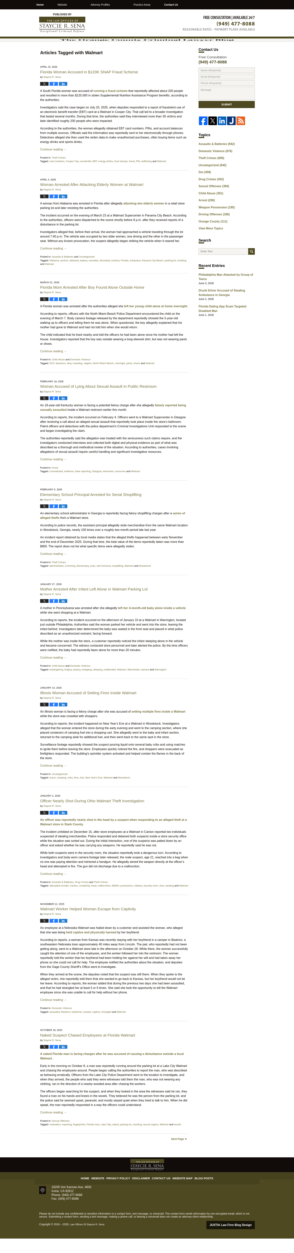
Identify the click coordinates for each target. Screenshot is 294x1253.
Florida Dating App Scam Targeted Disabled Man (226, 321)
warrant (145, 684)
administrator (56, 580)
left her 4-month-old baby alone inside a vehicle (152, 622)
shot (161, 900)
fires (76, 792)
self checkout (104, 580)
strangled (106, 1026)
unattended (110, 684)
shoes (137, 378)
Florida (124, 275)
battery (83, 275)
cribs (70, 792)
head (94, 900)
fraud (132, 176)
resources (120, 486)
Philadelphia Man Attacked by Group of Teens (223, 291)
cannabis (93, 275)
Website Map (180, 1190)
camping (61, 792)
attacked (74, 275)
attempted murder (59, 900)
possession (126, 900)
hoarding (77, 378)
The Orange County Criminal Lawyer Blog (62, 23)
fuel (82, 792)
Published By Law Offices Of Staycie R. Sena (219, 23)
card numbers (57, 176)
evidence (69, 486)
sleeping (97, 684)
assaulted (55, 1026)
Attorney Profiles (119, 4)
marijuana (135, 275)
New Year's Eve (93, 792)
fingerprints (79, 1139)
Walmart (161, 176)
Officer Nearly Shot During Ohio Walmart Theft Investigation (92, 816)
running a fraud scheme (111, 105)
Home (49, 4)
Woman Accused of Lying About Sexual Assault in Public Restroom (98, 401)
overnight (120, 378)
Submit (226, 120)
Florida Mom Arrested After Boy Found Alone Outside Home (92, 302)
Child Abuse (58, 374)
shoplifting (117, 580)
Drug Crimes (81, 896)
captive (96, 1026)
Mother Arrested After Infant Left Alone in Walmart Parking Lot (94, 604)
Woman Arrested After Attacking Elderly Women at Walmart (91, 199)
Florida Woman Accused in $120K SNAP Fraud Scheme (89, 87)
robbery (138, 900)
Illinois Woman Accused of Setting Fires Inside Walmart (88, 707)
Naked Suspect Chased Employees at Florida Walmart (87, 1050)
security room (150, 900)
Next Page (177, 1153)
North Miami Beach (103, 378)
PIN (138, 176)
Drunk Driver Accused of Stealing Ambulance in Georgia (219, 306)
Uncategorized (87, 271)
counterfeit (85, 176)
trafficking (146, 176)
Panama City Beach (152, 275)
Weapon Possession (215, 220)
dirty (69, 378)
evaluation (55, 1139)
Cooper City (72, 176)
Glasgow (96, 486)
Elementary (82, 580)
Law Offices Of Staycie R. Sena (88, 1239)
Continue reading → (53, 164)
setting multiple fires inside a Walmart (158, 726)
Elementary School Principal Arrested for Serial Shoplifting (90, 509)
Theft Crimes (59, 172)
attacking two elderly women (143, 218)
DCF (52, 378)
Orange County (211, 233)
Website (81, 4)
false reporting (83, 486)
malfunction (104, 900)
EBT (94, 176)
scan (92, 580)
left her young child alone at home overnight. (156, 321)
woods (177, 1139)
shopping (87, 684)
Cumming (70, 580)
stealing (169, 900)
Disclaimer (142, 1190)
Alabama (54, 275)
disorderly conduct (110, 275)
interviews (108, 486)
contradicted (56, 486)
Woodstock (145, 580)
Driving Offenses (212, 227)
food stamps (121, 176)
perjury (76, 684)
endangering (56, 684)
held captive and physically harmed (91, 947)
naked (115, 1139)
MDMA (115, 900)
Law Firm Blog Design (237, 1239)
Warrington (160, 684)
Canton (74, 900)
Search (251, 264)
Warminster (133, 684)
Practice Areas (161, 4)
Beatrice (65, 1026)
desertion (60, 378)
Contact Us (200, 4)
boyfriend (77, 1026)
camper (87, 1026)
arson (53, 792)
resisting (181, 275)
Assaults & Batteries (62, 271)
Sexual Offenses (61, 1135)
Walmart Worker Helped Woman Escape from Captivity (88, 924)
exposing (67, 1139)
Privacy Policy (122, 1190)
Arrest (55, 482)
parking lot (170, 275)
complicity (84, 900)
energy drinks (105, 176)
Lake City (106, 1139)
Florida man (92, 1139)
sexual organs (150, 1139)
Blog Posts (199, 1190)
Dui (204, 187)
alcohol (64, 275)
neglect (88, 378)
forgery (68, 684)
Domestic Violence (80, 374)
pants (129, 378)
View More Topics (209, 240)
